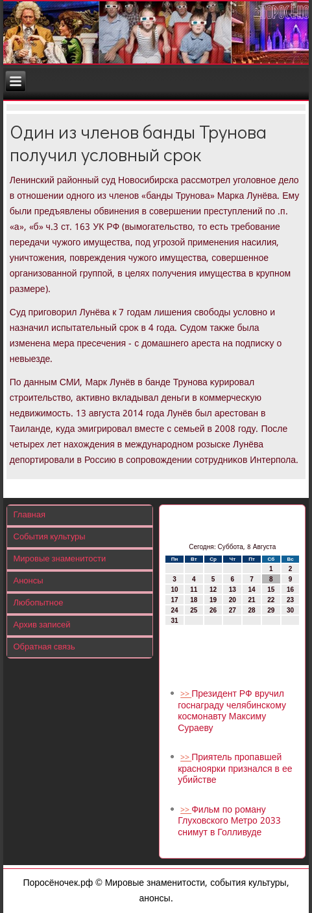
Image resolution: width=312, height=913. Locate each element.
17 (174, 599)
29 (270, 610)
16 (290, 589)
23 (290, 599)
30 (290, 610)
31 (174, 620)
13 (232, 589)
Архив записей (42, 625)
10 (174, 589)
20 (232, 599)
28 (251, 610)
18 (193, 599)
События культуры (50, 537)
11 (193, 589)
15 (270, 589)
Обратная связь (44, 647)
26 (213, 610)
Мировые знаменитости (60, 559)
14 (251, 589)
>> (185, 694)
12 (213, 589)
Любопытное (39, 603)
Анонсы (28, 581)
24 (174, 610)
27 (232, 610)
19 (213, 599)
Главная (29, 515)
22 (270, 599)
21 (251, 599)
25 (193, 610)
